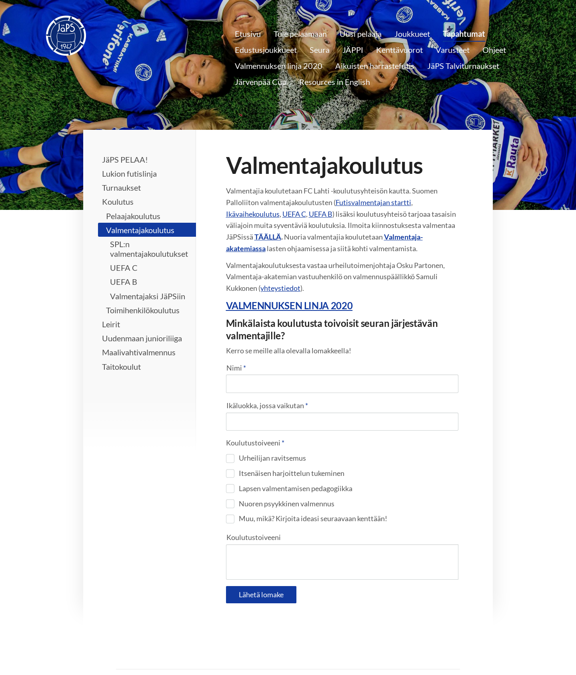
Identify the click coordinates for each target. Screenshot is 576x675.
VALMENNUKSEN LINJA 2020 (289, 305)
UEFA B (320, 214)
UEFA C (294, 214)
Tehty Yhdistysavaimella (434, 651)
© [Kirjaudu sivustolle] (120, 651)
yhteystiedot (280, 288)
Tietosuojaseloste (320, 651)
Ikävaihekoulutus (253, 214)
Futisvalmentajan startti (373, 202)
